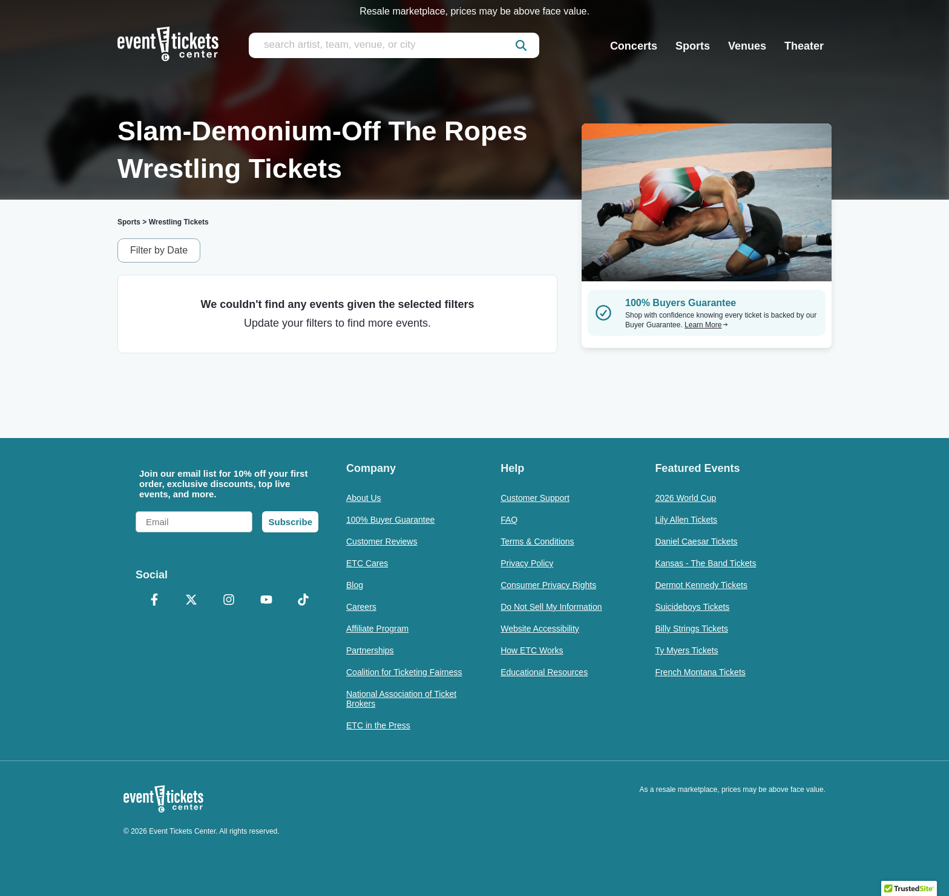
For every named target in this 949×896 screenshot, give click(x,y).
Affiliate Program (377, 628)
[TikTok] (303, 601)
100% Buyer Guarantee (390, 520)
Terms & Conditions (537, 541)
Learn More (706, 325)
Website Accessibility (540, 628)
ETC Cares (367, 563)
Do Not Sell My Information (551, 607)
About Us (363, 498)
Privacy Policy (527, 563)
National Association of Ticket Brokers (401, 698)
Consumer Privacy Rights (548, 585)
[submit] (521, 45)
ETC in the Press (378, 725)
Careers (361, 607)
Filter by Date (159, 250)
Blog (354, 585)
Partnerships (370, 650)
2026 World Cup (685, 498)
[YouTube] (266, 601)
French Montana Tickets (700, 672)
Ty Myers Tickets (686, 650)
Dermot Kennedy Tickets (701, 585)
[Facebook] (154, 601)
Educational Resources (544, 672)
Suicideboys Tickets (692, 607)
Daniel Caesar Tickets (696, 541)
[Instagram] (229, 601)
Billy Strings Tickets (691, 628)
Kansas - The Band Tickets (705, 563)
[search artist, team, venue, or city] (394, 45)
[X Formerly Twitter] (192, 601)
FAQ (509, 520)
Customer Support (535, 498)
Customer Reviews (381, 541)
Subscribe (290, 522)
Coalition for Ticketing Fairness (404, 672)
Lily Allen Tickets (686, 520)
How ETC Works (532, 650)
